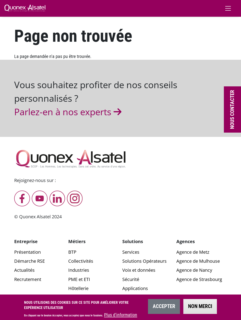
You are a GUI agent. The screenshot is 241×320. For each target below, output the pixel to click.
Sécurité (130, 279)
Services (130, 252)
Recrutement (27, 279)
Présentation (27, 252)
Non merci (200, 308)
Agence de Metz (192, 252)
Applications (135, 288)
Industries (78, 270)
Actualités (24, 270)
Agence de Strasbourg (199, 279)
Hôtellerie (78, 288)
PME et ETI (79, 279)
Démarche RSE (29, 261)
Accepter (164, 308)
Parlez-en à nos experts (69, 112)
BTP (72, 252)
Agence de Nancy (194, 270)
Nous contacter (232, 109)
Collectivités (80, 261)
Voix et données (138, 270)
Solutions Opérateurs (144, 261)
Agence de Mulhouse (198, 261)
